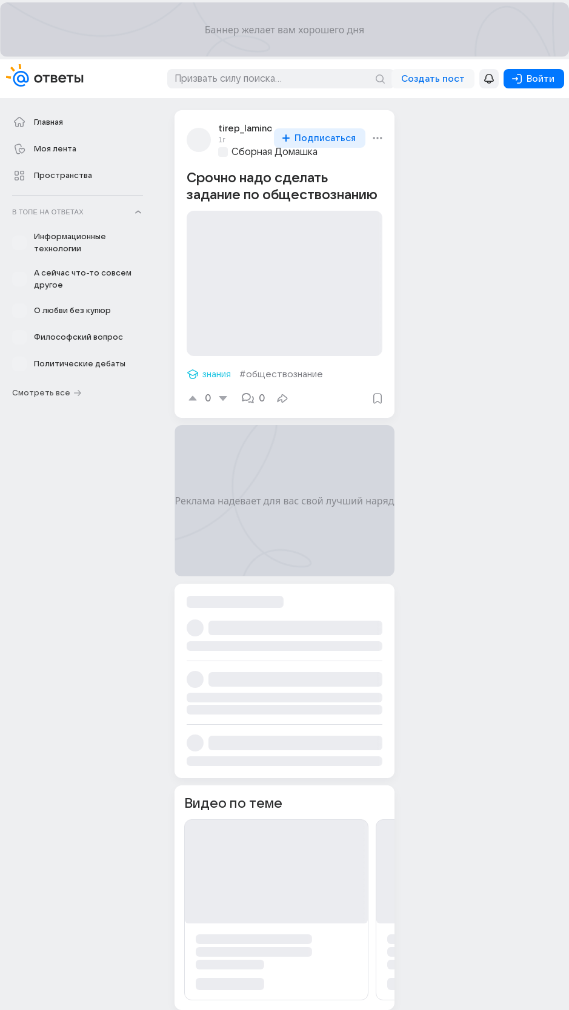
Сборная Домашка (274, 152)
